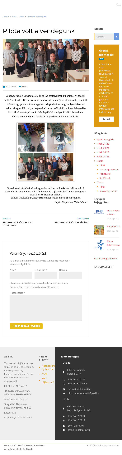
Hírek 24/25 (103, 152)
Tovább (106, 119)
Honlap (63, 269)
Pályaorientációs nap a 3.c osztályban (18, 224)
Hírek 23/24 (103, 148)
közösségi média (108, 191)
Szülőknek (105, 178)
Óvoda (100, 182)
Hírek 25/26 (103, 156)
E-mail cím (41, 269)
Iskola (100, 160)
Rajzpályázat (113, 226)
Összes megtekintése (105, 258)
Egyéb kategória (105, 139)
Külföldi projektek (109, 169)
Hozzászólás (17, 292)
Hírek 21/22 (103, 143)
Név (13, 269)
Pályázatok (105, 173)
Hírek (24, 86)
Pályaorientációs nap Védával (72, 222)
